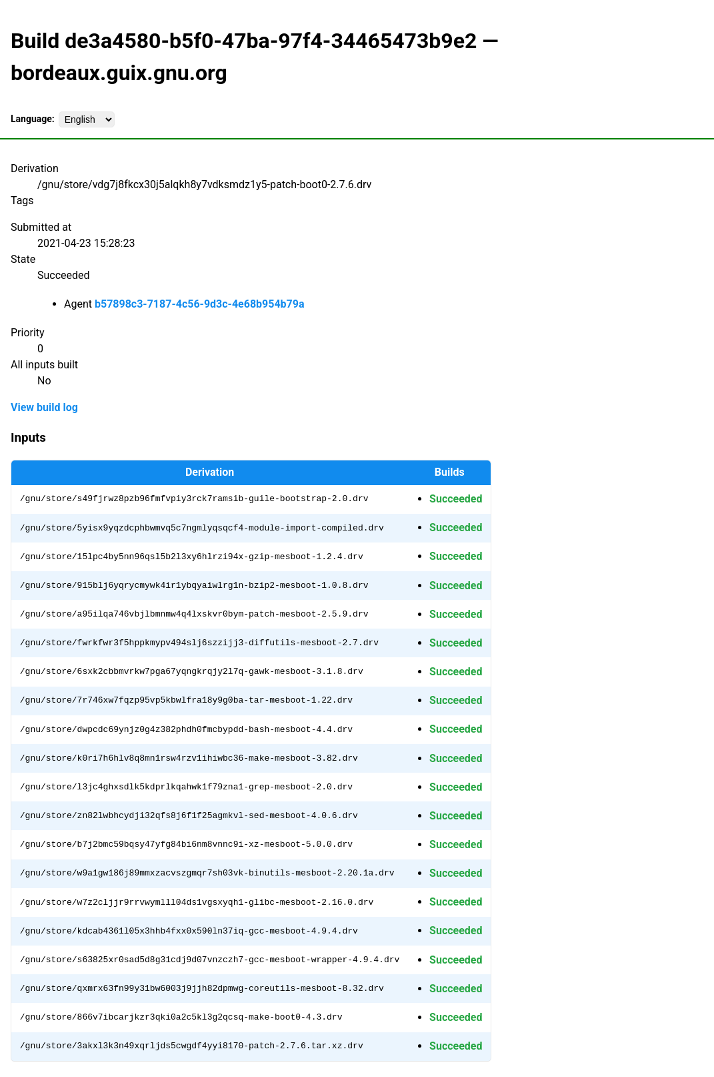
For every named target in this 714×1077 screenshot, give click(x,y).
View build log (44, 407)
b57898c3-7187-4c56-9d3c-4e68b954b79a (200, 304)
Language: (33, 118)
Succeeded (455, 498)
